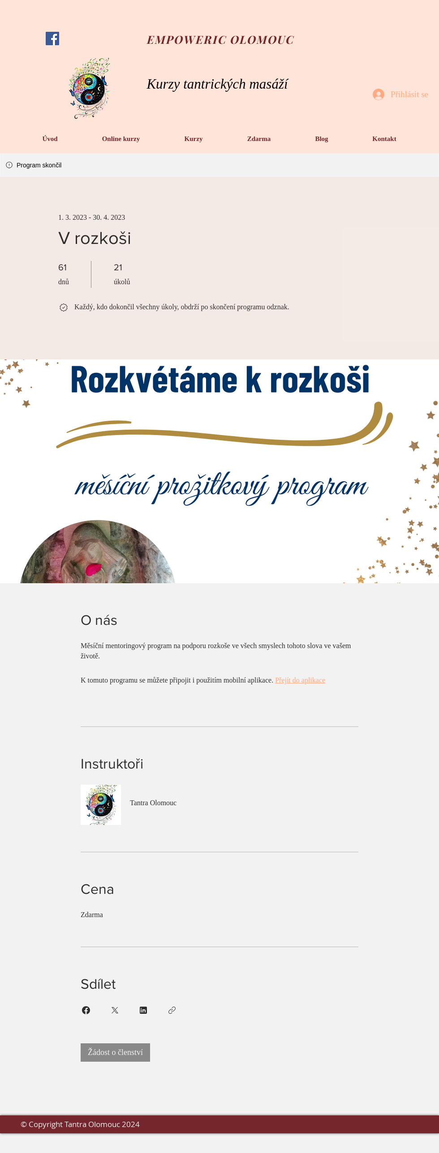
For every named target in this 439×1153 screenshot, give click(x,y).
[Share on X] (114, 1010)
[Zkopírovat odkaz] (172, 1010)
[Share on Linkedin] (143, 1010)
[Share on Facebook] (86, 1010)
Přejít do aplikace (300, 680)
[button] (121, 139)
